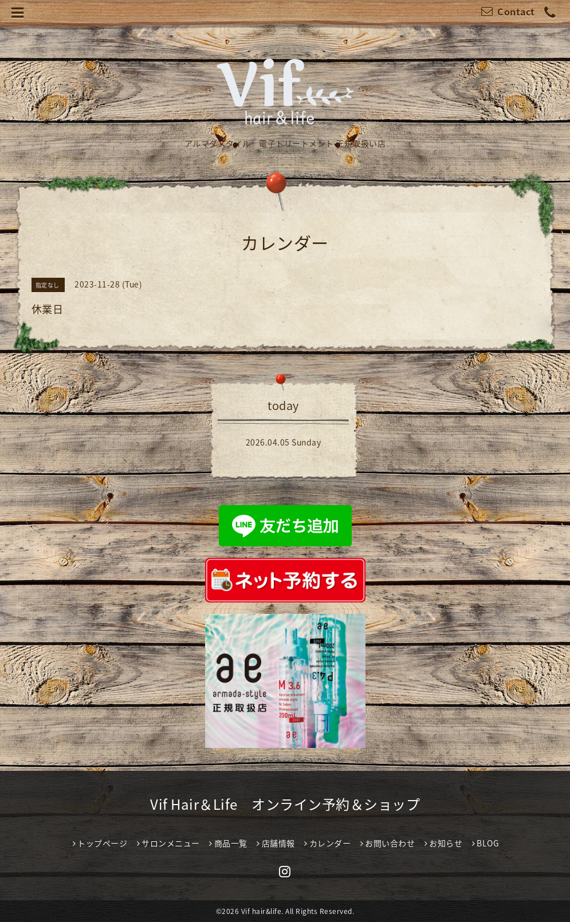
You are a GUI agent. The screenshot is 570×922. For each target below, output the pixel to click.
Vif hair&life (261, 911)
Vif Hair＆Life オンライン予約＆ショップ (285, 804)
